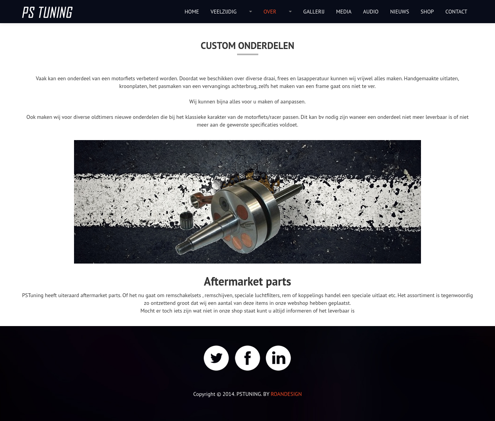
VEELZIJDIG (223, 11)
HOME (192, 11)
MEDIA (344, 11)
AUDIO (371, 11)
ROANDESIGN (286, 394)
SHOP (427, 11)
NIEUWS (399, 11)
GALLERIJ (314, 11)
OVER (270, 11)
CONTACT (456, 11)
